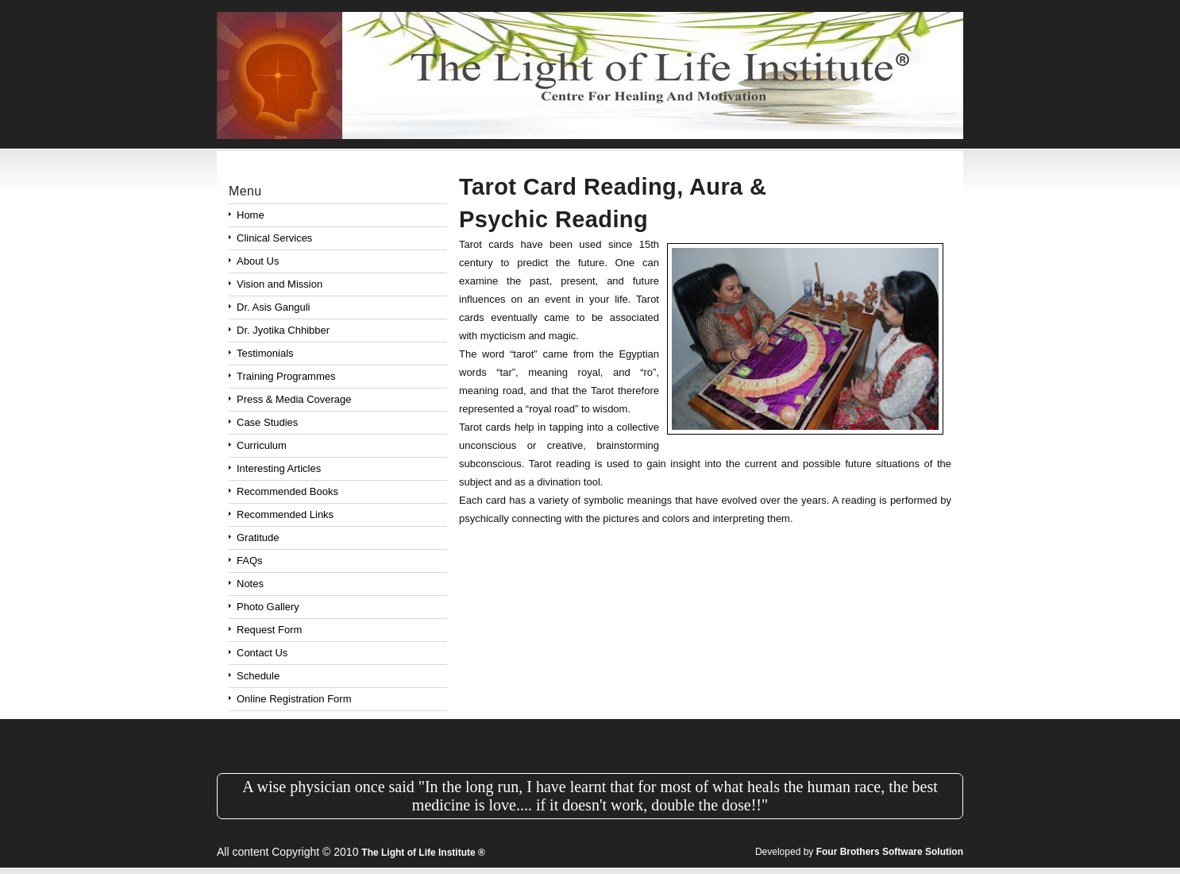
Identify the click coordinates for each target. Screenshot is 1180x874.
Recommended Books (287, 491)
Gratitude (258, 537)
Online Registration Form (294, 699)
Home (250, 215)
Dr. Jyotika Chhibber (283, 330)
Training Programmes (286, 376)
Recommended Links (285, 514)
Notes (250, 584)
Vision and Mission (279, 284)
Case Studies (267, 422)
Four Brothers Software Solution (889, 851)
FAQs (250, 561)
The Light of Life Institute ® (423, 852)
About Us (258, 261)
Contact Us (262, 653)
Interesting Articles (279, 468)
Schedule (258, 676)
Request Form (269, 630)
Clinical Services (274, 238)
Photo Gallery (268, 607)
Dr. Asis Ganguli (273, 307)
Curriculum (262, 445)
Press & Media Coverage (294, 399)
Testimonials (265, 353)
